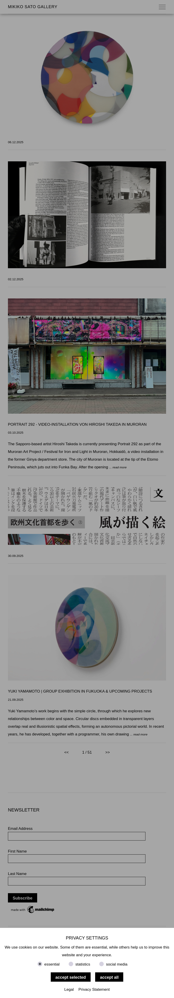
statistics (82, 964)
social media (117, 964)
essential (52, 964)
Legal (69, 989)
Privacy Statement (94, 989)
